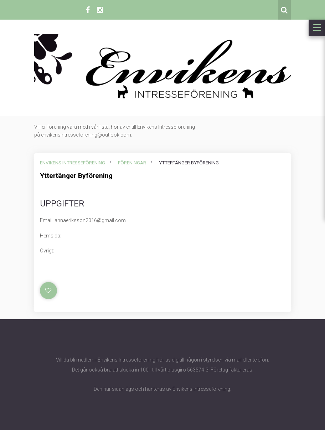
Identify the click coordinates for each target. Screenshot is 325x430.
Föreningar (132, 162)
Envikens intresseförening (72, 162)
